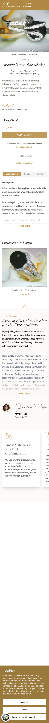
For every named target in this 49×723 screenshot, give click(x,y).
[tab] (12, 174)
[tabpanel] (24, 206)
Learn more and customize (24, 717)
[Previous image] (2, 31)
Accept (24, 702)
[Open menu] (46, 5)
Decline (24, 710)
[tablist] (24, 174)
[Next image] (46, 31)
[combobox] (24, 120)
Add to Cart (24, 135)
